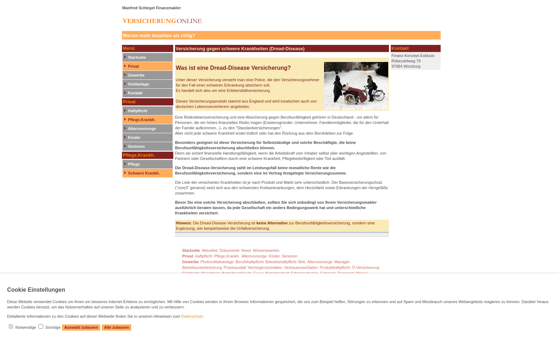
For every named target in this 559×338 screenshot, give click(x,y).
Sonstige (53, 327)
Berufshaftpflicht (249, 262)
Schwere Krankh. (144, 173)
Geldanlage (138, 84)
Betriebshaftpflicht (280, 262)
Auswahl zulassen (81, 327)
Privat (133, 66)
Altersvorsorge (142, 128)
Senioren (136, 146)
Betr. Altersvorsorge (315, 262)
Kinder (134, 137)
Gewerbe (136, 75)
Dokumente (230, 250)
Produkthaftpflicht (335, 267)
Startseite (137, 57)
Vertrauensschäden (301, 267)
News (246, 250)
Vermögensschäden (265, 267)
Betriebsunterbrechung (202, 267)
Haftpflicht (137, 111)
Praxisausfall (235, 267)
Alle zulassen (116, 327)
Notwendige (25, 327)
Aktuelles (210, 250)
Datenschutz (192, 316)
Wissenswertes (266, 250)
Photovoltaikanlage (217, 262)
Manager (342, 262)
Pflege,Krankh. (141, 120)
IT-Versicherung (365, 267)
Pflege (134, 164)
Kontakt (135, 93)
